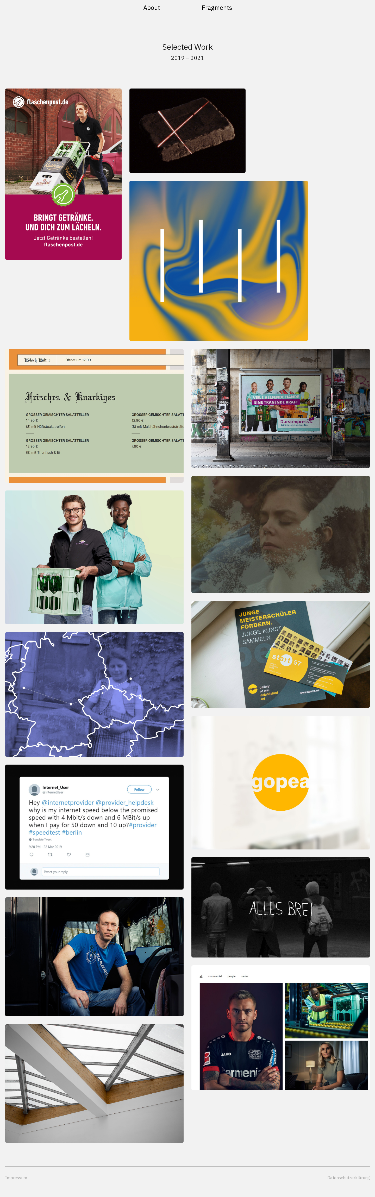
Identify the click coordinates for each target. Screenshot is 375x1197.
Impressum (16, 1177)
